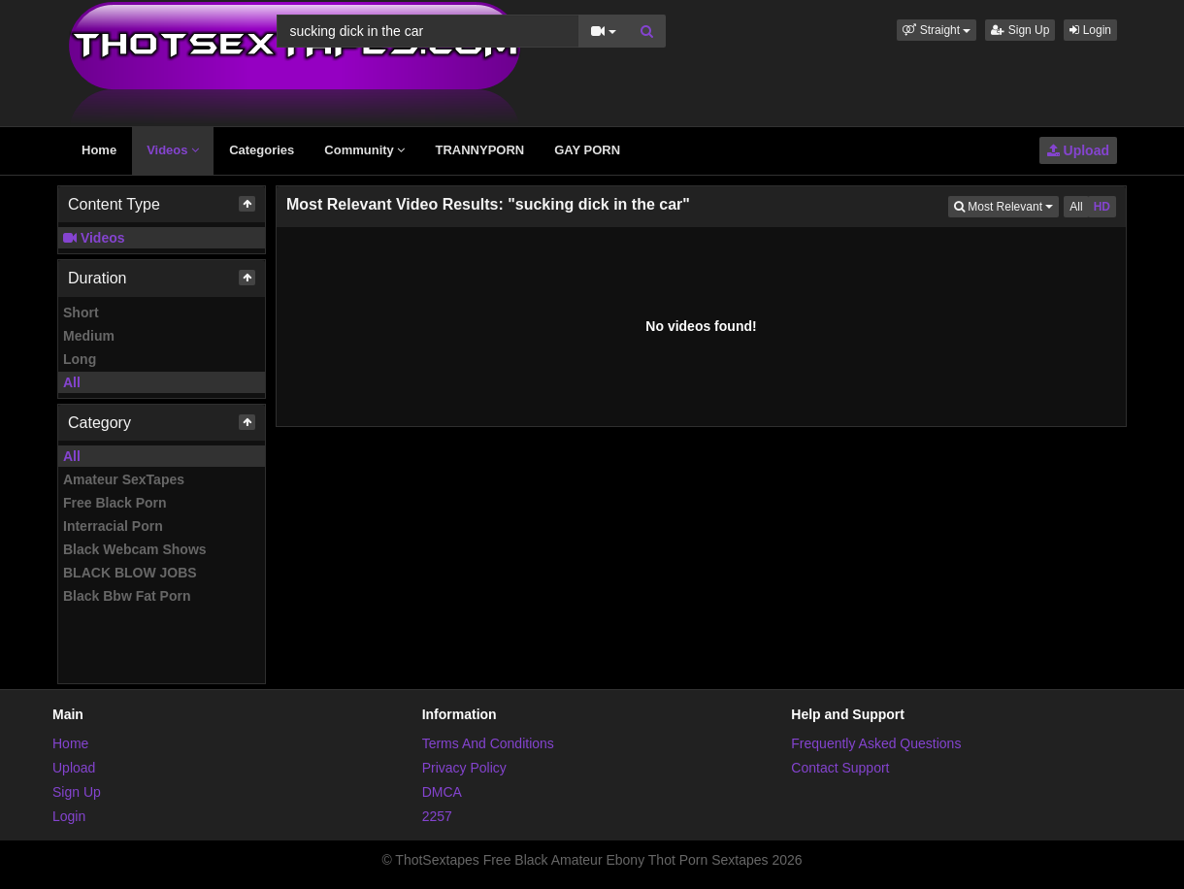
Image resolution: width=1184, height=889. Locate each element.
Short (81, 312)
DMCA (442, 792)
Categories (261, 150)
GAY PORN (587, 150)
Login (1090, 30)
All (72, 382)
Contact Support (840, 767)
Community (364, 150)
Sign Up (1020, 30)
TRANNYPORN (479, 150)
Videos (173, 150)
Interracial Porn (113, 526)
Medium (89, 336)
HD (1102, 207)
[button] (936, 30)
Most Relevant (1006, 205)
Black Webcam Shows (135, 549)
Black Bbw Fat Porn (126, 596)
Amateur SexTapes (123, 479)
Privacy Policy (464, 767)
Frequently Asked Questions (876, 743)
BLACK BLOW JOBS (130, 572)
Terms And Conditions (488, 743)
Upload (1078, 150)
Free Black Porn (115, 502)
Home (99, 150)
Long (79, 359)
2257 (437, 816)
